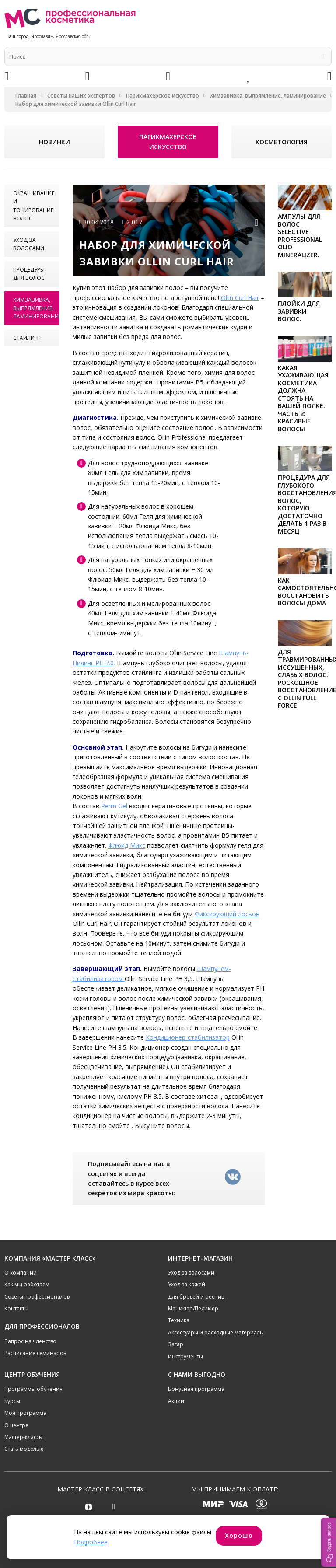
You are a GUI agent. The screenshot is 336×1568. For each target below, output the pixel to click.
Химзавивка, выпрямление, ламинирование (268, 95)
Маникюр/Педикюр (193, 1308)
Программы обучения (33, 1389)
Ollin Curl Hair (240, 297)
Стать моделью (24, 1449)
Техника (178, 1320)
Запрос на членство (30, 1340)
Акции (176, 1400)
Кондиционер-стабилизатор (188, 1037)
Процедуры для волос (29, 274)
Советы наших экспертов (81, 95)
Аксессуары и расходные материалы (216, 1332)
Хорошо (239, 1535)
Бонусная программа (196, 1389)
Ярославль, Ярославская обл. (60, 36)
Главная (25, 95)
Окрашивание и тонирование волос (33, 205)
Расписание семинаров (35, 1353)
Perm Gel (114, 806)
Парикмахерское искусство (162, 95)
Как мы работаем (26, 1284)
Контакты (16, 1308)
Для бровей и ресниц (196, 1296)
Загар (175, 1344)
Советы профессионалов (37, 1296)
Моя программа (25, 1413)
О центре (16, 1424)
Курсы (12, 1400)
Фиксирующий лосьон (227, 914)
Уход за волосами (28, 244)
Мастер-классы (23, 1436)
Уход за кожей (186, 1284)
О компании (20, 1272)
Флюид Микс (126, 845)
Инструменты (185, 1356)
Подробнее (91, 1542)
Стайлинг (27, 338)
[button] (328, 1542)
